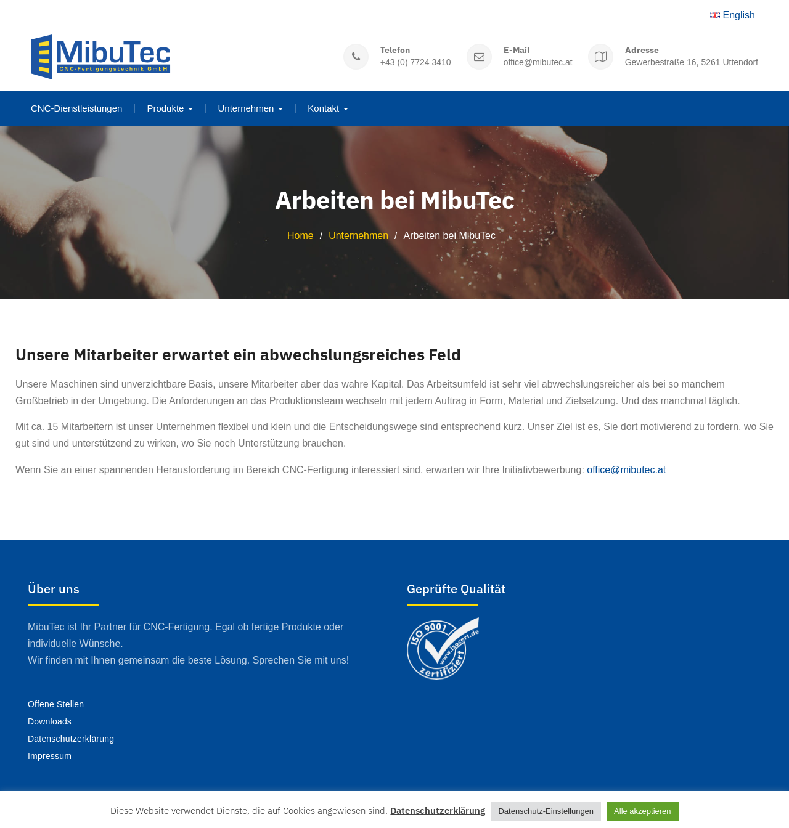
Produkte (165, 107)
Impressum (50, 755)
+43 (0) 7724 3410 (415, 62)
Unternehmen (246, 107)
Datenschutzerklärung (71, 737)
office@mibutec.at (538, 62)
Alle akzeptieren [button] (642, 811)
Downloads (50, 721)
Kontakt (323, 107)
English (732, 14)
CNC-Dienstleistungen (76, 107)
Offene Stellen (56, 703)
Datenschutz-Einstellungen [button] (546, 811)
